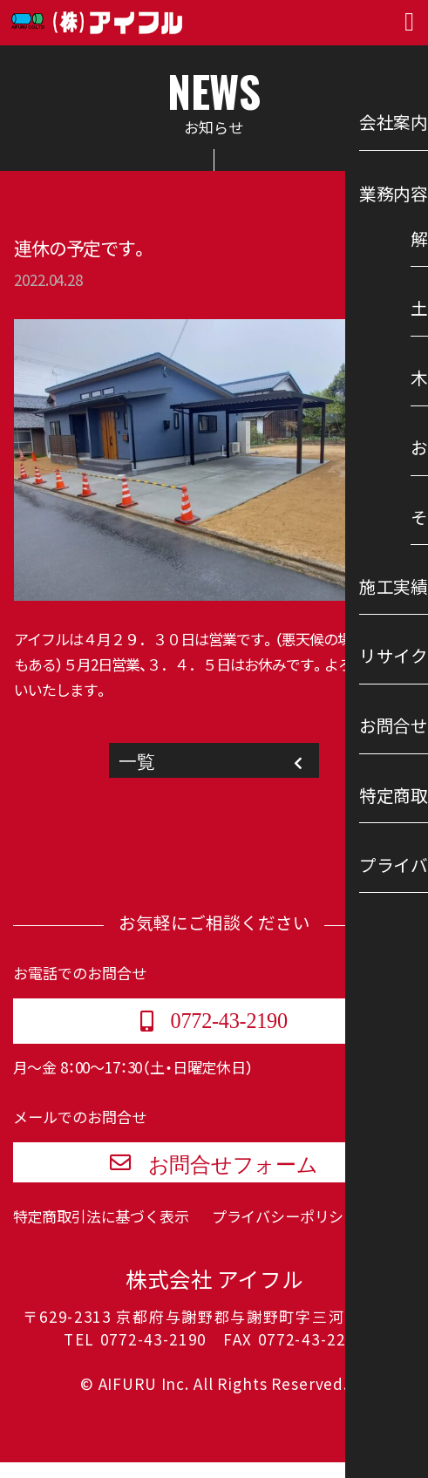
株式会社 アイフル (214, 1297)
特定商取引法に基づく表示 (101, 1232)
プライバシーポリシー (285, 1232)
